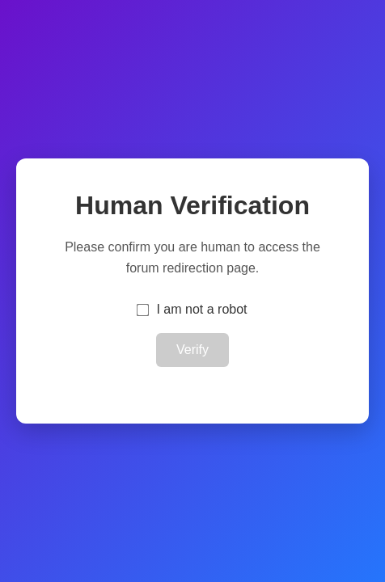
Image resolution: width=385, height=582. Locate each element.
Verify (192, 349)
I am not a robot (201, 309)
